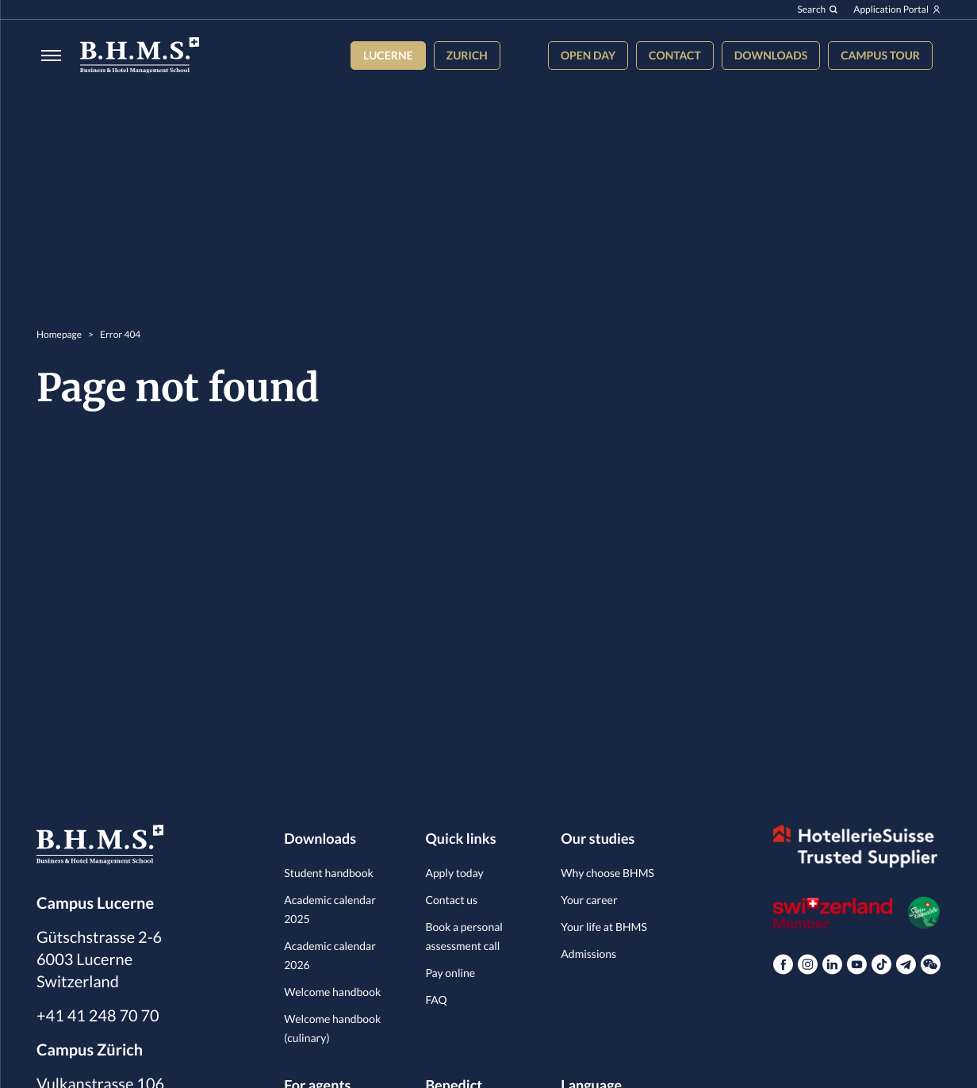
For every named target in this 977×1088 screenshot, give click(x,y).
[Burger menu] (46, 55)
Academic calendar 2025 (330, 909)
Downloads (770, 55)
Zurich (467, 55)
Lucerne (388, 55)
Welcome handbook (332, 991)
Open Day (588, 55)
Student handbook (329, 872)
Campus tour (880, 55)
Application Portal (897, 9)
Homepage (59, 334)
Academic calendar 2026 (330, 955)
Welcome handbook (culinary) (332, 1028)
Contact (675, 55)
